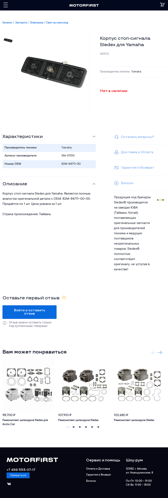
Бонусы (91, 481)
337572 (104, 54)
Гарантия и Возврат (98, 474)
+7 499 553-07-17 (21, 470)
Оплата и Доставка (98, 468)
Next (160, 352)
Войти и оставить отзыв (29, 312)
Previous (153, 352)
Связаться (18, 475)
